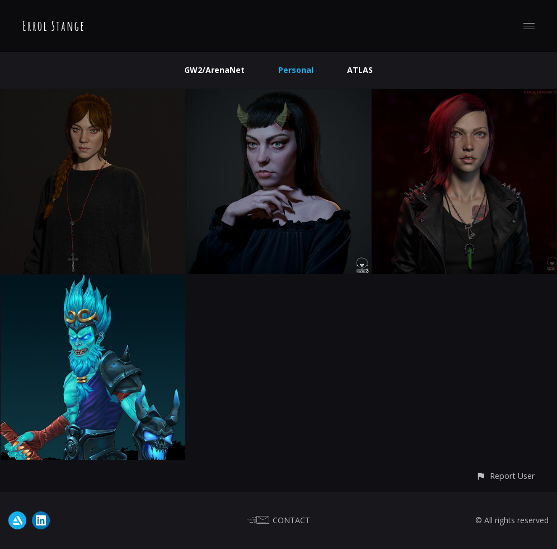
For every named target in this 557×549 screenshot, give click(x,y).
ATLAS (360, 69)
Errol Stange (53, 25)
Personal (295, 69)
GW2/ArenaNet (214, 69)
